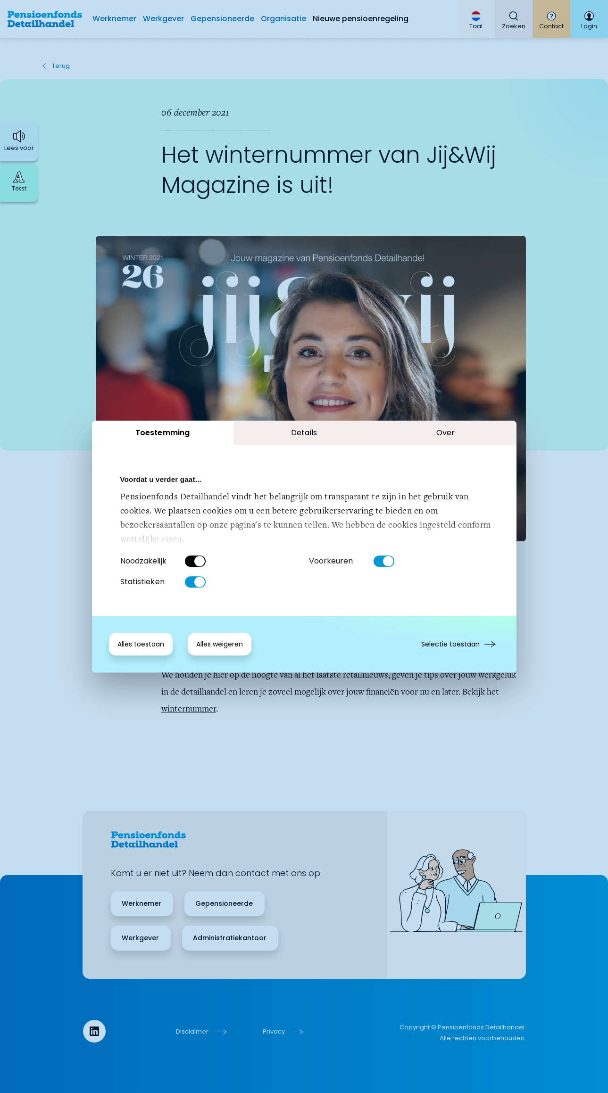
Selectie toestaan (450, 644)
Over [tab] (445, 432)
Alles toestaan (140, 644)
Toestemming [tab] (162, 432)
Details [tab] (304, 432)
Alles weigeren (219, 644)
